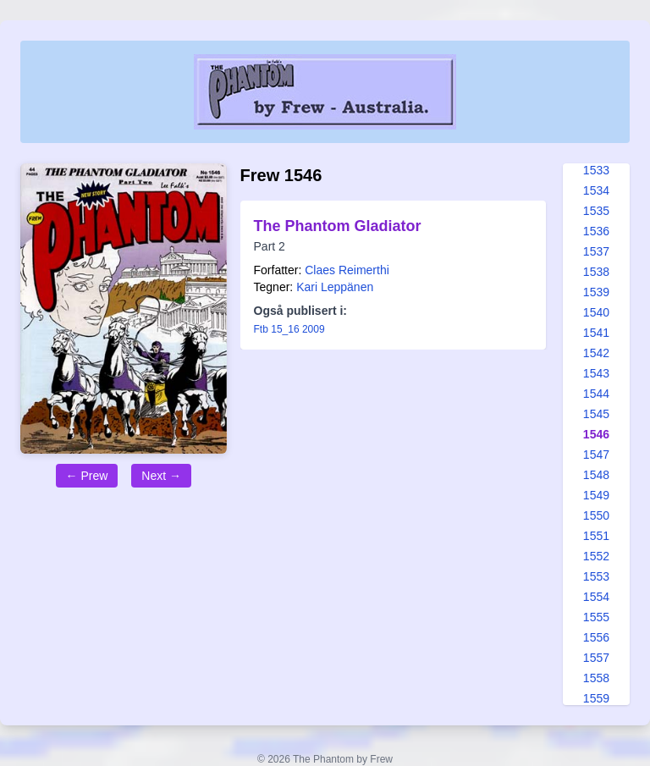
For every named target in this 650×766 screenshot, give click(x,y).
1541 (596, 332)
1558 (596, 678)
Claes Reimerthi (347, 270)
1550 (596, 515)
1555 (596, 617)
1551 (596, 536)
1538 (596, 271)
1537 (596, 251)
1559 (596, 698)
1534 (596, 190)
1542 (596, 353)
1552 (596, 556)
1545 (596, 414)
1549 (596, 495)
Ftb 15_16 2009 (289, 329)
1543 (596, 373)
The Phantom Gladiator (337, 226)
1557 (596, 657)
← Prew (87, 475)
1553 (596, 576)
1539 (596, 292)
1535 (596, 211)
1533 (596, 170)
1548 (596, 475)
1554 (596, 596)
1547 (596, 454)
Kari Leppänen (334, 287)
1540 (596, 312)
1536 (596, 231)
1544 (596, 393)
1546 (596, 434)
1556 (596, 637)
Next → (161, 475)
